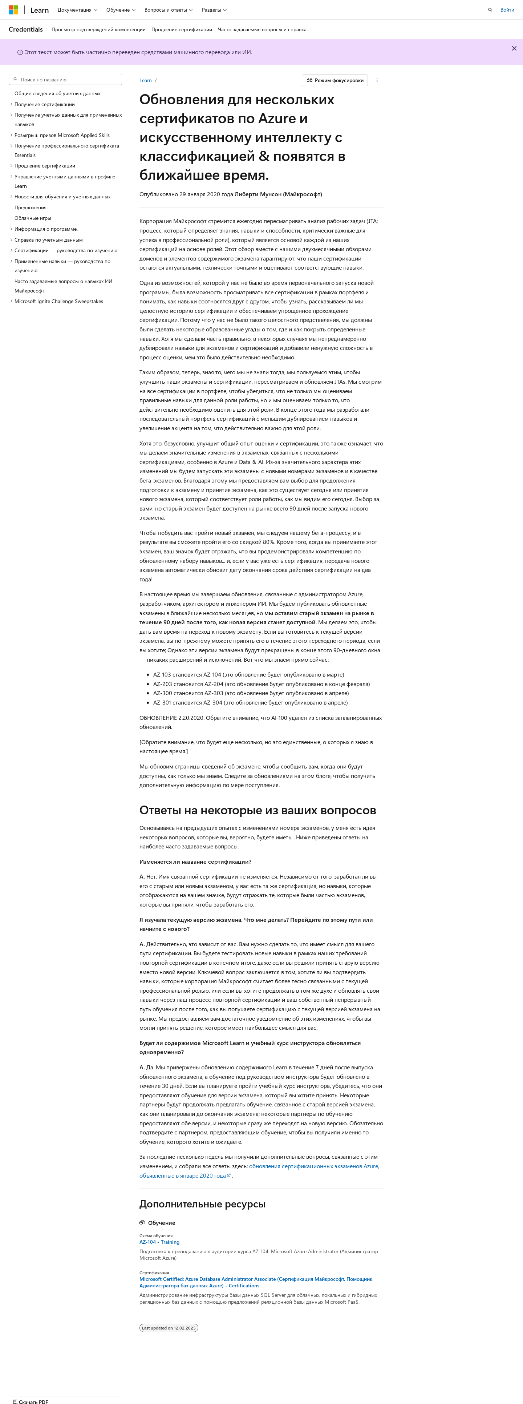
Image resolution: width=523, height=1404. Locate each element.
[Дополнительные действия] (377, 80)
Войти (507, 9)
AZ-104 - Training (159, 1242)
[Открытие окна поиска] (490, 9)
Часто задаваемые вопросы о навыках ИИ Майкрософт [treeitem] (63, 286)
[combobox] (65, 79)
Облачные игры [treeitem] (33, 217)
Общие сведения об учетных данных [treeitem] (57, 93)
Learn (145, 80)
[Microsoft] (13, 10)
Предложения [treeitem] (30, 207)
